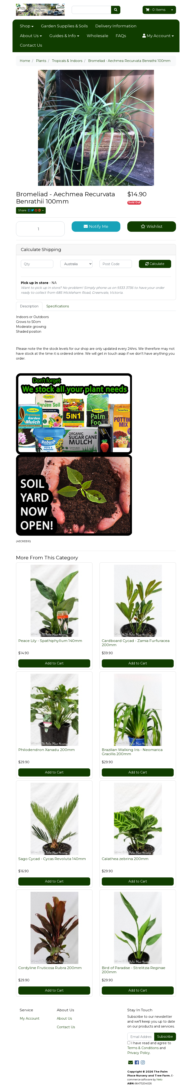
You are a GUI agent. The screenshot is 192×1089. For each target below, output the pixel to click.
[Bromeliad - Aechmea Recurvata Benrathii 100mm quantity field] (40, 228)
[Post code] (115, 264)
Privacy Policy (138, 1053)
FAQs (121, 35)
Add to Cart (54, 663)
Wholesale (97, 35)
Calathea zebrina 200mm (125, 859)
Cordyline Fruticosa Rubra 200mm (50, 968)
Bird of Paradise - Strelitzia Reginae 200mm (133, 970)
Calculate (154, 264)
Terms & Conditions (143, 1048)
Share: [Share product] (30, 210)
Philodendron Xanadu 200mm (46, 749)
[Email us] (130, 1062)
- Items (155, 10)
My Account (29, 1018)
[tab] (29, 306)
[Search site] (115, 10)
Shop (25, 26)
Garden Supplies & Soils (64, 26)
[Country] (76, 264)
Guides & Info (62, 35)
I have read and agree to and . (149, 1048)
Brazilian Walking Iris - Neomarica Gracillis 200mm (132, 751)
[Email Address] (140, 1037)
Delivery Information (116, 26)
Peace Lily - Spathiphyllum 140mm (50, 640)
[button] (158, 36)
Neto (159, 1079)
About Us (29, 35)
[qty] (37, 264)
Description (29, 306)
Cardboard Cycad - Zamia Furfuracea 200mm (136, 642)
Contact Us (31, 45)
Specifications (57, 306)
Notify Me (96, 226)
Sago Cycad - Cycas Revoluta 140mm (52, 859)
